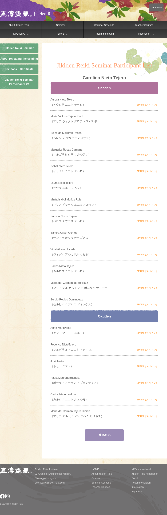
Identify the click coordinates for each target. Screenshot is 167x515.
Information (144, 33)
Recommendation (104, 33)
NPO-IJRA (19, 33)
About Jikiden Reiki (19, 25)
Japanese (156, 7)
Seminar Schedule (104, 25)
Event (61, 33)
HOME (95, 469)
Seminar (60, 25)
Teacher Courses (144, 25)
